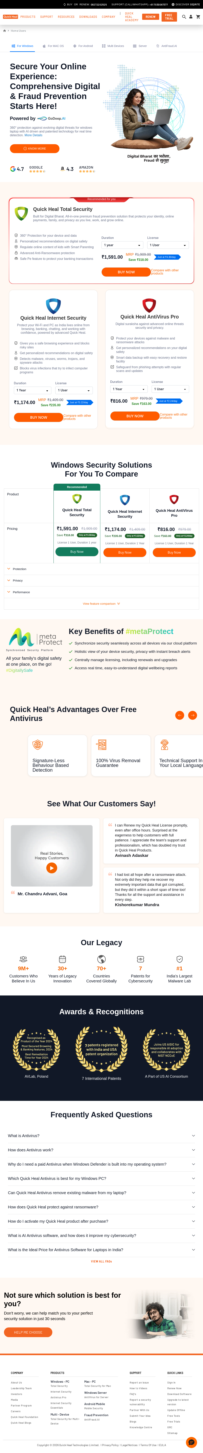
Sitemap (172, 1433)
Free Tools (173, 1415)
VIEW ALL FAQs (101, 1261)
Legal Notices (129, 1445)
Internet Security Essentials (61, 1405)
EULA (162, 1445)
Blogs (133, 1421)
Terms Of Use (148, 1445)
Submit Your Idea (140, 1415)
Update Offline (176, 1410)
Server (143, 46)
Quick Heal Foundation (24, 1417)
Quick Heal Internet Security (53, 318)
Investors (16, 1394)
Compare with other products (165, 272)
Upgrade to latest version (178, 1402)
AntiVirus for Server (96, 1397)
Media (14, 1399)
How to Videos (138, 1388)
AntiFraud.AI (169, 46)
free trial (169, 16)
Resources (66, 16)
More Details (33, 135)
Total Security (59, 1385)
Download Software (179, 1394)
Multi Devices (115, 46)
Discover (188, 4)
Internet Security (61, 1391)
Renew (84, 4)
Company (108, 16)
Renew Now (174, 1388)
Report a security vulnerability (140, 1402)
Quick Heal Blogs (21, 1422)
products (27, 16)
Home (4, 31)
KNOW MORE (34, 148)
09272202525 (99, 4)
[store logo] (10, 17)
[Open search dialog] (185, 17)
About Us (16, 1382)
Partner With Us (139, 1410)
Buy (70, 4)
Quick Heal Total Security (63, 209)
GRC (169, 1427)
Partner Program (21, 1405)
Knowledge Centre (141, 1427)
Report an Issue (139, 1382)
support (46, 16)
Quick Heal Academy (132, 17)
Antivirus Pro (58, 1397)
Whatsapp (140, 4)
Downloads (88, 16)
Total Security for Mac (97, 1385)
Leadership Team (21, 1388)
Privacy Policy (110, 1445)
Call (129, 4)
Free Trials (173, 1421)
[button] (191, 1442)
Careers (16, 1411)
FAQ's (133, 1394)
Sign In (171, 1382)
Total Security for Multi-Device (65, 1421)
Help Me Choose (28, 1332)
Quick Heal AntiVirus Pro (150, 316)
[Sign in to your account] (191, 17)
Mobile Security (93, 1408)
